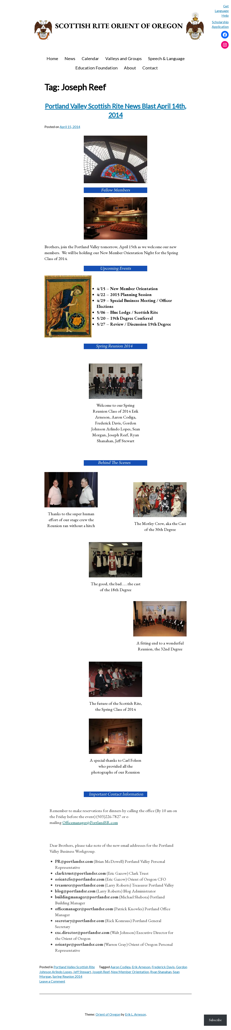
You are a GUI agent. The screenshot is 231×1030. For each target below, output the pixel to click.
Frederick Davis (163, 967)
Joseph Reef (101, 972)
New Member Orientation (130, 972)
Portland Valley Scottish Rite (74, 967)
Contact (150, 67)
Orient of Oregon (108, 1014)
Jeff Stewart (82, 972)
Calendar (90, 58)
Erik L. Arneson (135, 1014)
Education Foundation (96, 67)
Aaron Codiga (120, 967)
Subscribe (215, 1020)
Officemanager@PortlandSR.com (90, 822)
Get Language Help (222, 11)
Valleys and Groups (123, 58)
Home (52, 58)
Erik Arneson (141, 967)
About (130, 67)
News (70, 58)
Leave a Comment (52, 981)
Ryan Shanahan (161, 972)
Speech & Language (166, 58)
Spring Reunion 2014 (67, 976)
